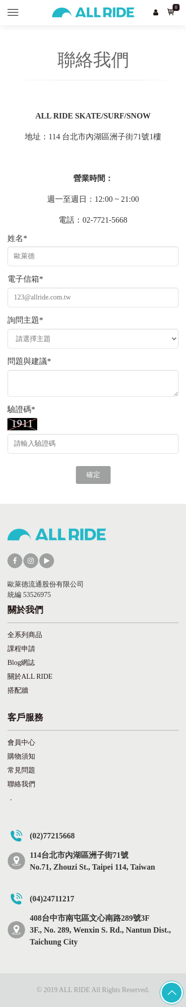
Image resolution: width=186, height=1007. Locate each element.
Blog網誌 (21, 662)
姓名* (17, 238)
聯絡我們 (21, 784)
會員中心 (21, 742)
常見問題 (21, 770)
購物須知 (21, 756)
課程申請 (21, 648)
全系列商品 (24, 635)
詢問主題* (25, 320)
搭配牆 (17, 690)
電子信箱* (25, 279)
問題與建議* (29, 361)
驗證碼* (21, 409)
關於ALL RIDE (30, 676)
